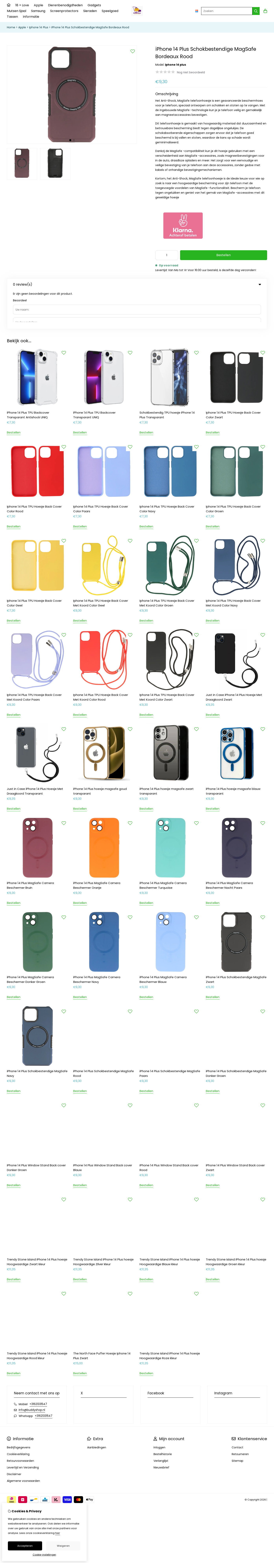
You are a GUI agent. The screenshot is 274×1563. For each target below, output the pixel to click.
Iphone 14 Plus (38, 27)
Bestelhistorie (163, 1416)
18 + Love (22, 5)
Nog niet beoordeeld (191, 72)
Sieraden (90, 11)
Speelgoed (110, 11)
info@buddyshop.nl (32, 1371)
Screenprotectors (64, 11)
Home (11, 27)
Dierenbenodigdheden (65, 5)
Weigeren (63, 1546)
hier (57, 1533)
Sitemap (237, 1422)
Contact (237, 1409)
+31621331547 (38, 1365)
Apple (38, 5)
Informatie (31, 16)
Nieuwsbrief (161, 1429)
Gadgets (94, 5)
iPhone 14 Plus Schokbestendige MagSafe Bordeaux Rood (90, 27)
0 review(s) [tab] (137, 284)
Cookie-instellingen (44, 1554)
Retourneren (240, 1416)
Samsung (38, 11)
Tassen (12, 16)
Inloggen (159, 1409)
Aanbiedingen (96, 1409)
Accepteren (25, 1546)
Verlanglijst (161, 1422)
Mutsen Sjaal (16, 11)
